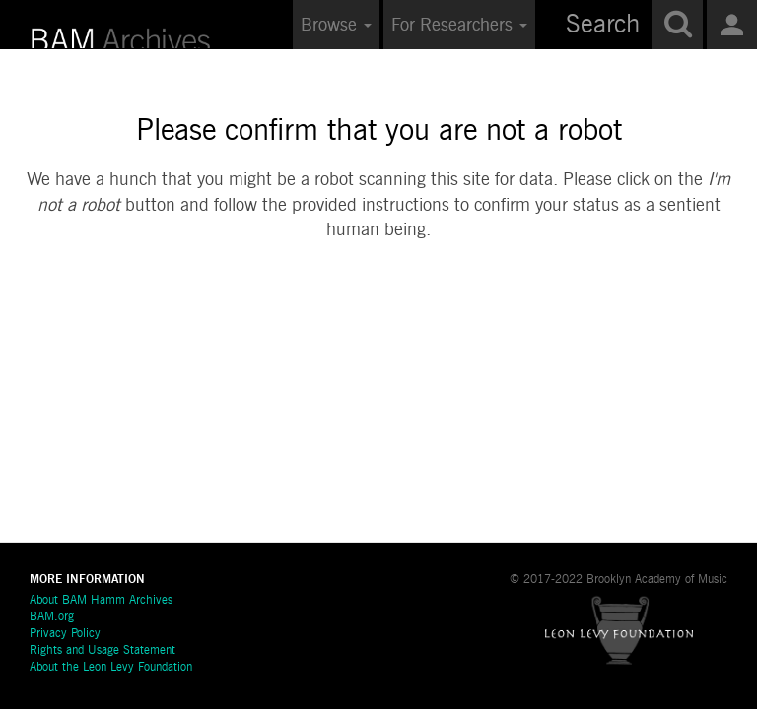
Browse (336, 25)
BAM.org (52, 617)
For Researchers (459, 25)
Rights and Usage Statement (102, 651)
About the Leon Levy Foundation (111, 668)
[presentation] (422, 321)
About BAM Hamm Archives (101, 601)
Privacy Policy (65, 634)
